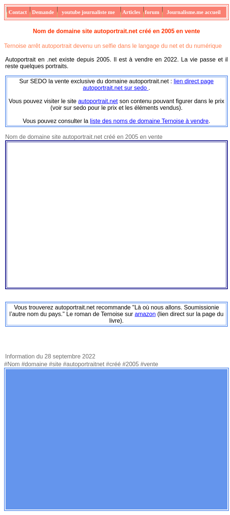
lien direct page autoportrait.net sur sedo (148, 84)
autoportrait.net (98, 101)
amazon (145, 314)
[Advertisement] (69, 439)
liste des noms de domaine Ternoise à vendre (149, 121)
